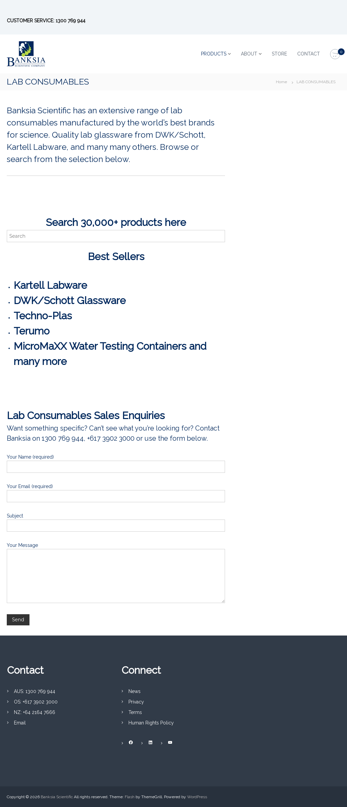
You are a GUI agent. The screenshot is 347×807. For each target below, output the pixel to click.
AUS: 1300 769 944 (34, 691)
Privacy (136, 702)
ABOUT (249, 53)
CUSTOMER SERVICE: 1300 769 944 (46, 20)
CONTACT (308, 53)
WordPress (197, 796)
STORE (279, 53)
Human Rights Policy (151, 722)
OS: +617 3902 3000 (36, 702)
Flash (130, 796)
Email (20, 722)
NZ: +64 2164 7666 (34, 712)
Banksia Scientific (57, 796)
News (134, 691)
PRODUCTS (213, 53)
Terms (135, 712)
